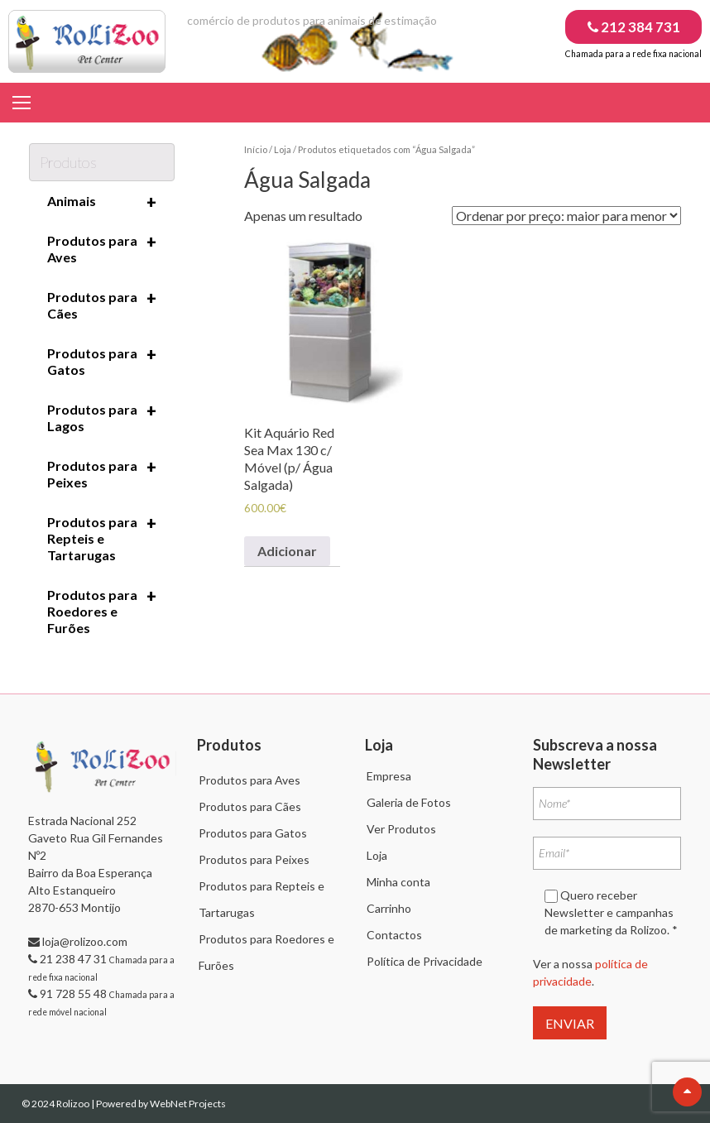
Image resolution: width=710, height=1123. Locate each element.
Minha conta (398, 882)
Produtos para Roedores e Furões (101, 611)
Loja (282, 149)
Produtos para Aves (101, 248)
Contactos (394, 935)
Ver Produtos (401, 829)
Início (255, 149)
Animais (101, 202)
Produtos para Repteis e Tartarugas (101, 538)
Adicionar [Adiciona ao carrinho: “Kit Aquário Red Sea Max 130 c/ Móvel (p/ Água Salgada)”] (287, 551)
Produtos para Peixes (101, 473)
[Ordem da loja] (566, 215)
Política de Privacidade (424, 961)
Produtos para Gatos (101, 360)
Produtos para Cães (101, 304)
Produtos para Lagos (101, 417)
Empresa (389, 776)
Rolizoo (73, 1103)
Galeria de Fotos (409, 802)
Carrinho (389, 908)
